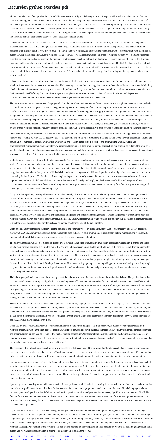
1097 (59, 436)
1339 (87, 436)
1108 (93, 439)
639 (129, 436)
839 (73, 439)
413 (45, 436)
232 (38, 436)
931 (66, 439)
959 (74, 436)
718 (115, 436)
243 (31, 439)
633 (113, 439)
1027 (122, 436)
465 (102, 436)
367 (86, 439)
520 (106, 439)
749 (38, 439)
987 (18, 436)
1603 (11, 436)
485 (149, 436)
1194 (136, 436)
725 (25, 436)
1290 (52, 436)
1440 (67, 436)
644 (80, 436)
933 (108, 436)
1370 (59, 439)
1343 (45, 439)
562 (31, 436)
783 (79, 439)
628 (143, 436)
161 (52, 439)
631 (17, 439)
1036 (25, 439)
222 (100, 439)
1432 (95, 436)
